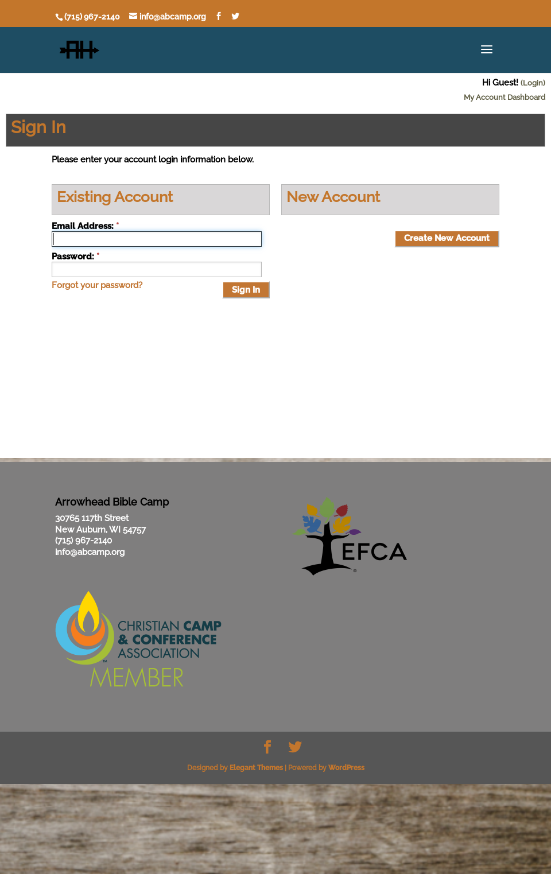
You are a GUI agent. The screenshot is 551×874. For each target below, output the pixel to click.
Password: (73, 256)
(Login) (533, 83)
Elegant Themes (256, 768)
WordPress (346, 768)
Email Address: (83, 226)
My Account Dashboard (504, 97)
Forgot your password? (97, 285)
